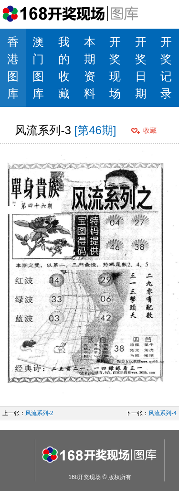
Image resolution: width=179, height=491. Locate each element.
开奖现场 (115, 67)
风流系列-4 (162, 413)
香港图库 (13, 67)
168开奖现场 (84, 477)
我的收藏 (64, 67)
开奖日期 (141, 67)
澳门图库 (38, 67)
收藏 (150, 130)
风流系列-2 (39, 413)
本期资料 (89, 67)
